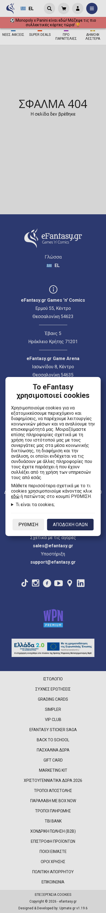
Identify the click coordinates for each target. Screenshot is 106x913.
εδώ (15, 496)
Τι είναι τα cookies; (35, 504)
